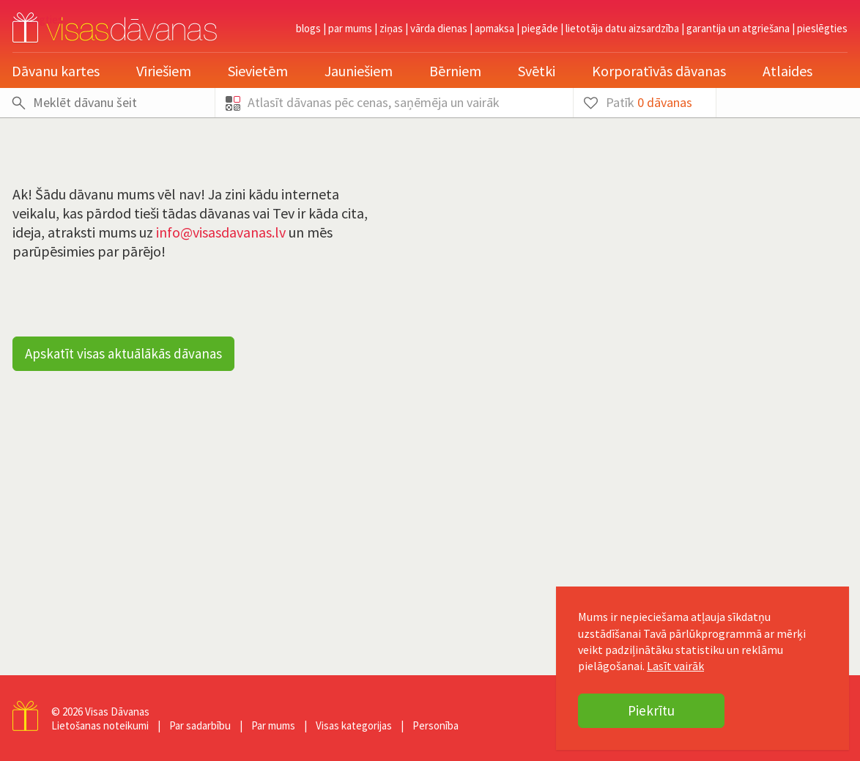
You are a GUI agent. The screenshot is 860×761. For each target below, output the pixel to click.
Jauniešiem (359, 71)
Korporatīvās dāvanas (659, 71)
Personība (435, 725)
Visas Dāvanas (117, 711)
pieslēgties (822, 28)
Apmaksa (494, 28)
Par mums (350, 28)
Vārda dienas (438, 28)
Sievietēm (258, 71)
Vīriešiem (163, 71)
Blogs (308, 28)
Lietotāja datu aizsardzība (622, 28)
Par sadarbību (200, 725)
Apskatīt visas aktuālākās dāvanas (123, 353)
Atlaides (787, 71)
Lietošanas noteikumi (100, 725)
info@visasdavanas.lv (221, 232)
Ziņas (391, 28)
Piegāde (540, 28)
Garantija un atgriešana (738, 28)
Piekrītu (651, 710)
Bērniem (455, 71)
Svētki (536, 71)
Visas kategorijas (354, 725)
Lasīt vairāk (675, 665)
